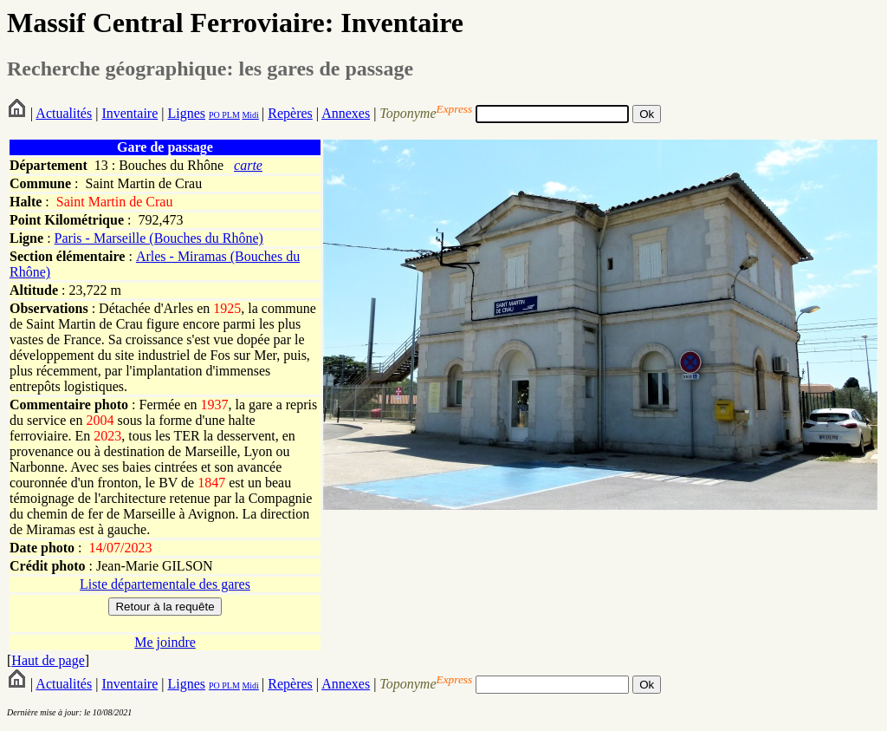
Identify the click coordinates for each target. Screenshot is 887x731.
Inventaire (129, 113)
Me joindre (165, 642)
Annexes (345, 113)
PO (214, 115)
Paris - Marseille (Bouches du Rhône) (159, 238)
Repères (290, 113)
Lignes (186, 113)
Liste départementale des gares (165, 584)
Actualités (64, 113)
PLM (230, 115)
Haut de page (47, 660)
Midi (250, 115)
